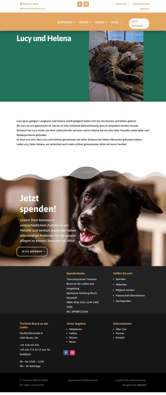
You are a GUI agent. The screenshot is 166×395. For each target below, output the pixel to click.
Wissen (73, 340)
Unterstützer (141, 4)
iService (141, 387)
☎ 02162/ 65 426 (28, 4)
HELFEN (83, 22)
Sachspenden (123, 303)
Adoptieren (75, 331)
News (72, 344)
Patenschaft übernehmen (130, 298)
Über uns (121, 4)
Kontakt (144, 9)
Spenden (121, 281)
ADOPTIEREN (64, 22)
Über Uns (121, 331)
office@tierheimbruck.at (32, 8)
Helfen (73, 336)
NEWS (114, 22)
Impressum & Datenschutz (83, 383)
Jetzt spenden (32, 254)
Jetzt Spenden (137, 23)
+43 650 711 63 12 (30, 352)
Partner (120, 336)
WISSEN (99, 22)
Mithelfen (121, 287)
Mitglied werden (125, 292)
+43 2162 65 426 (29, 347)
